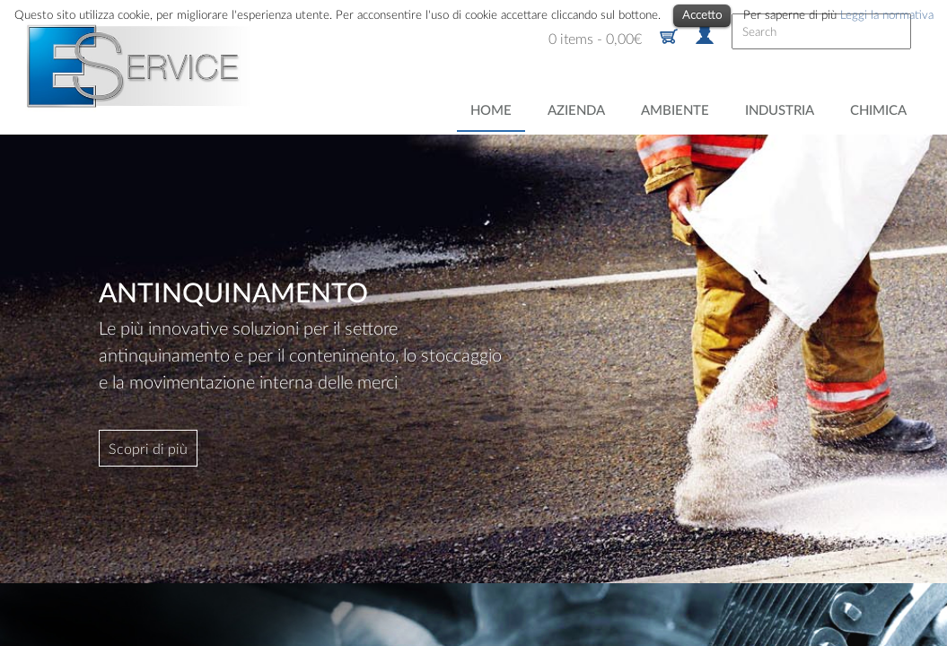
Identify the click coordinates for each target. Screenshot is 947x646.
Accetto (702, 14)
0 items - (595, 38)
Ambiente (675, 110)
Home (491, 110)
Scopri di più (148, 448)
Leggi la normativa (887, 14)
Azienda (576, 110)
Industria (779, 110)
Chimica (878, 110)
